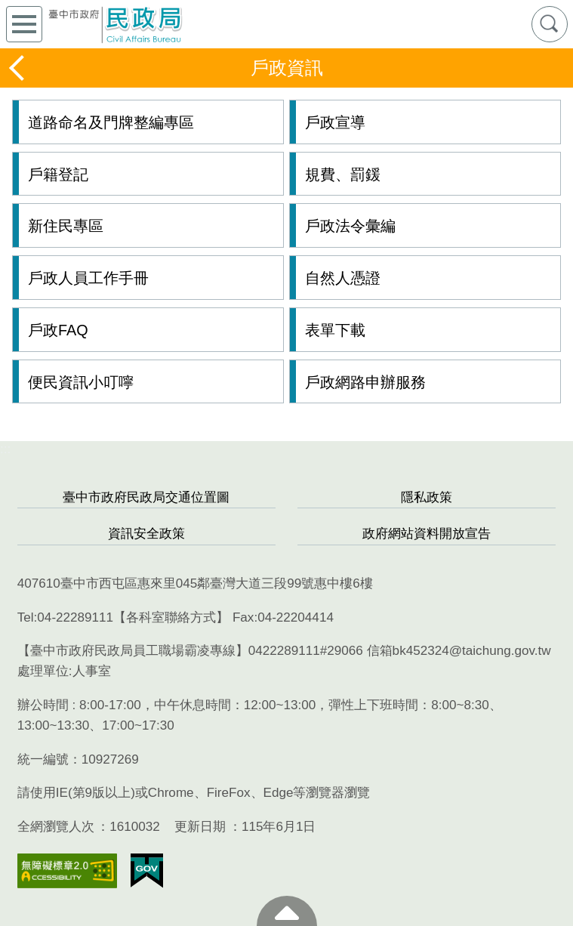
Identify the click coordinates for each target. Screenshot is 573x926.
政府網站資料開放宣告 (426, 533)
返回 (18, 68)
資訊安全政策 (146, 533)
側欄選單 (24, 24)
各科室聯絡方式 (171, 617)
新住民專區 (65, 226)
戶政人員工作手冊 (88, 278)
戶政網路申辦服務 (365, 382)
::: (5, 449)
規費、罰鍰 (342, 174)
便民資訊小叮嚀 (81, 382)
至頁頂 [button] (287, 911)
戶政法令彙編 (350, 226)
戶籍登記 (58, 174)
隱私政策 (426, 497)
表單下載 (335, 330)
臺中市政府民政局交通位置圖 (146, 497)
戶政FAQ (58, 330)
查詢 (549, 24)
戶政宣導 (335, 122)
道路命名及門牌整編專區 (111, 122)
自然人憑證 (342, 278)
